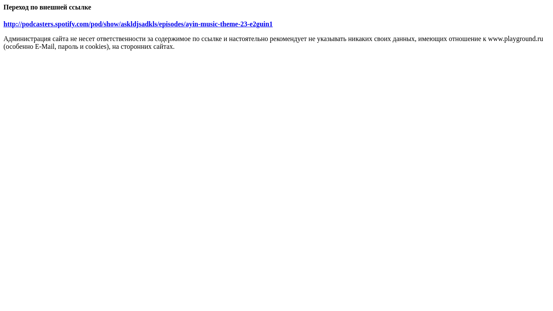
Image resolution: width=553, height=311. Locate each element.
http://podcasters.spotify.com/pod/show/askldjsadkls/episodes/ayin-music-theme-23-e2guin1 (138, 24)
